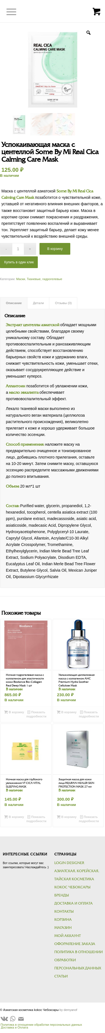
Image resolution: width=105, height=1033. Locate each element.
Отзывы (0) (63, 303)
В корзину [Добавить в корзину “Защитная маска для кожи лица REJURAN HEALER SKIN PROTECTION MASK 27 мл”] (67, 817)
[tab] (13, 303)
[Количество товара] (18, 249)
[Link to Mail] (21, 1019)
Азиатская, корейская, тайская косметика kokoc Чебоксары (76, 879)
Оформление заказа (74, 944)
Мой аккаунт (67, 936)
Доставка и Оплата (73, 903)
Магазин (63, 927)
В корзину (55, 249)
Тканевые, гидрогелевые (44, 279)
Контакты (64, 911)
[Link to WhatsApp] (12, 1019)
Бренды (61, 895)
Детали (38, 303)
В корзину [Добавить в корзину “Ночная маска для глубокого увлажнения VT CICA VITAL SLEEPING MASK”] (14, 817)
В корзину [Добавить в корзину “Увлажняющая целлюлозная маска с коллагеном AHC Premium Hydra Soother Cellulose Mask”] (67, 712)
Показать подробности (36, 714)
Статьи (61, 976)
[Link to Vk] (4, 1019)
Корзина (63, 919)
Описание (14, 303)
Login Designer (69, 863)
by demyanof (68, 1009)
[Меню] (7, 12)
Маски (20, 279)
